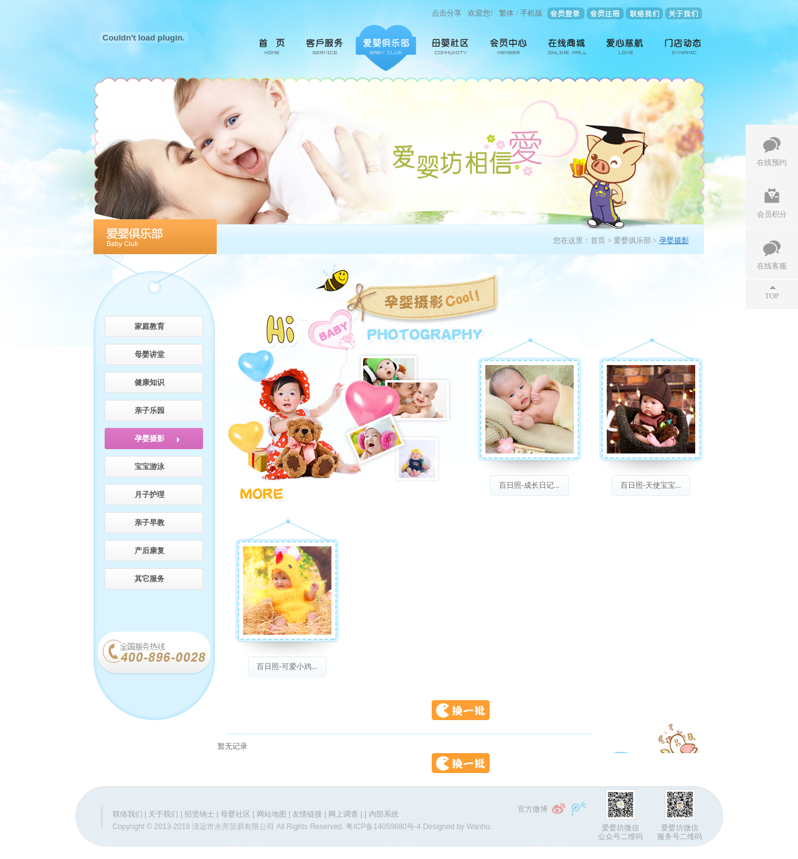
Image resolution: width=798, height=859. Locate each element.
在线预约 (772, 162)
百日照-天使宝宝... (650, 485)
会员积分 (772, 214)
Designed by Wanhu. (457, 826)
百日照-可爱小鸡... (287, 666)
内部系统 (384, 814)
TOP (772, 296)
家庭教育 (149, 326)
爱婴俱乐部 (386, 48)
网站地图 (272, 814)
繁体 (506, 13)
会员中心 (510, 48)
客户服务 (325, 48)
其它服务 (149, 578)
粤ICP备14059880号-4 (383, 826)
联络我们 (128, 814)
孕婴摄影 (149, 438)
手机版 (531, 13)
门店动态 (680, 48)
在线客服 (772, 266)
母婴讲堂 (149, 354)
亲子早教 (149, 522)
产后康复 (149, 550)
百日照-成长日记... (529, 485)
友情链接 (307, 814)
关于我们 (163, 814)
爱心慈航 (625, 48)
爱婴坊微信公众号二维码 (620, 832)
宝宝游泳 (149, 466)
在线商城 (567, 48)
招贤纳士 (199, 814)
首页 (267, 48)
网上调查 (343, 814)
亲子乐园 (149, 410)
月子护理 (149, 494)
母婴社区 (451, 48)
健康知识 (149, 382)
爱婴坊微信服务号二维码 (679, 832)
